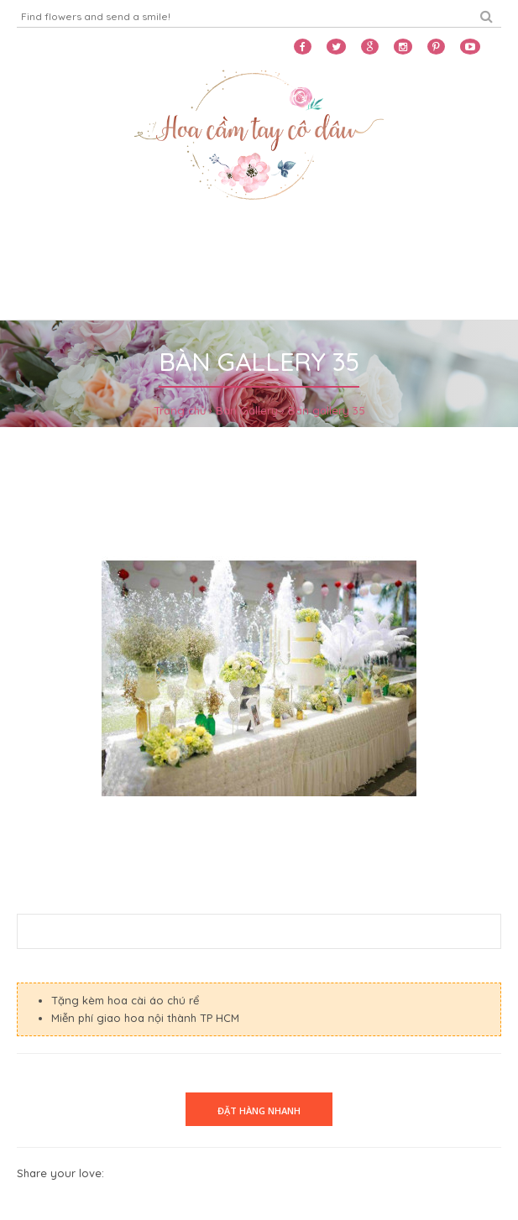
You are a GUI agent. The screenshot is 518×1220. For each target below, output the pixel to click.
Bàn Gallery (247, 410)
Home (38, 249)
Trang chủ (180, 410)
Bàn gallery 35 (326, 410)
